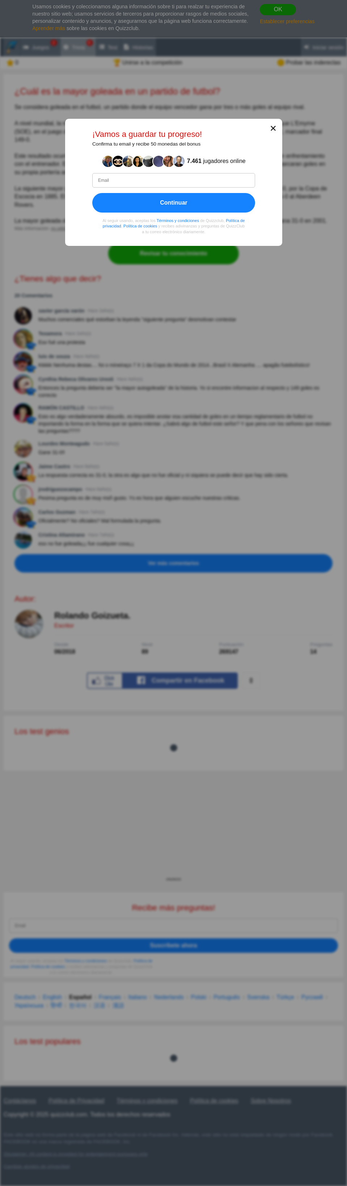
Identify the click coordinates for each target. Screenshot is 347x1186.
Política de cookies (140, 226)
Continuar (173, 202)
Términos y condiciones (177, 220)
